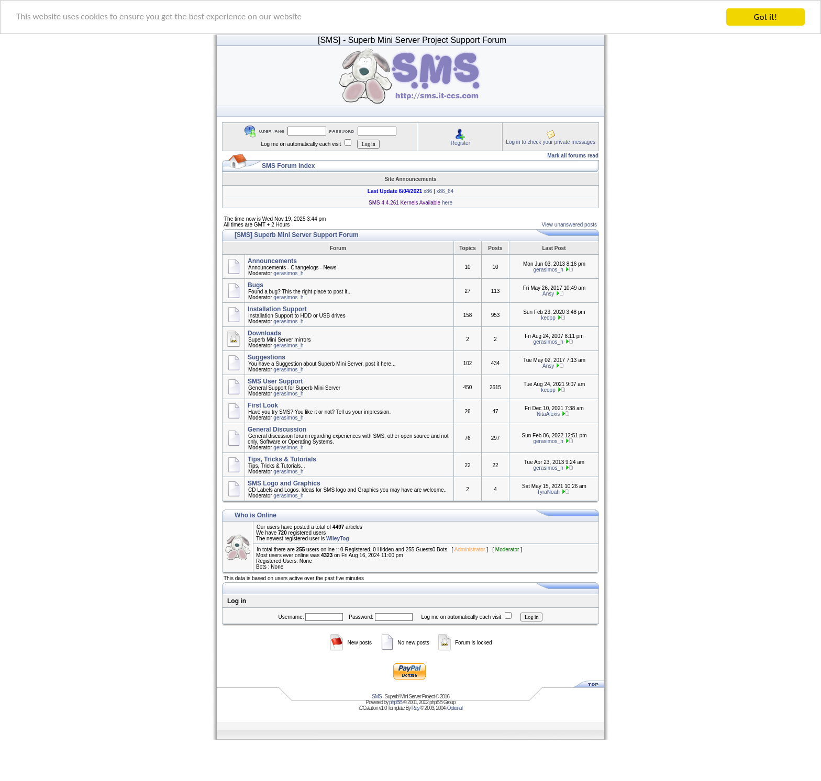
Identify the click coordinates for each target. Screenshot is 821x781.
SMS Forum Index (288, 165)
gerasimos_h (288, 273)
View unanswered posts (569, 225)
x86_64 (444, 191)
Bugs (255, 285)
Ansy (548, 294)
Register (460, 142)
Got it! (765, 17)
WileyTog (337, 538)
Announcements (272, 261)
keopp (548, 318)
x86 (427, 191)
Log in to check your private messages (550, 141)
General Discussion (277, 429)
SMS (377, 696)
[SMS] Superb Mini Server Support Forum (297, 235)
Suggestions (266, 357)
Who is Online (255, 515)
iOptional (454, 708)
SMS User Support (275, 381)
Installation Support (277, 309)
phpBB (395, 702)
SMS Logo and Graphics (284, 483)
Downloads (264, 333)
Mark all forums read (572, 156)
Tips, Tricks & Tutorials (282, 459)
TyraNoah (548, 492)
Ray (415, 708)
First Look (263, 405)
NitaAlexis (548, 414)
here (446, 203)
